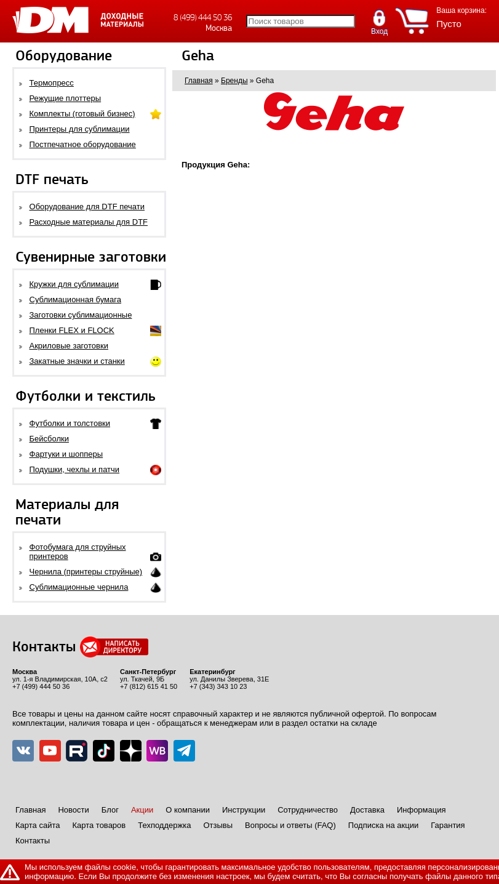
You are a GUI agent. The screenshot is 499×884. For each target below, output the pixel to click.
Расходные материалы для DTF (89, 222)
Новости (73, 809)
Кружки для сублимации (74, 284)
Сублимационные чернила (79, 587)
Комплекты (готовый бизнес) (82, 113)
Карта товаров (99, 825)
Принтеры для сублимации (80, 129)
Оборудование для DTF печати (87, 206)
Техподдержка (164, 825)
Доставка (367, 809)
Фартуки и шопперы (66, 454)
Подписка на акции (383, 825)
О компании (188, 809)
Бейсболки (49, 438)
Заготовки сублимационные (81, 314)
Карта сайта (37, 825)
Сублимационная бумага (75, 299)
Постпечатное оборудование (83, 144)
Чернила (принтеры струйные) (86, 571)
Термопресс (52, 82)
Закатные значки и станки (77, 361)
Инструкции (243, 809)
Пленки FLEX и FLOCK (72, 330)
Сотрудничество (307, 809)
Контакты (32, 840)
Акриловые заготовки (69, 345)
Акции (142, 809)
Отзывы (218, 825)
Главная (30, 809)
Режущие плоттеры (66, 98)
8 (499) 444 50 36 (203, 17)
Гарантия (448, 825)
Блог (110, 809)
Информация (421, 809)
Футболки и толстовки (70, 423)
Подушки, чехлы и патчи (75, 469)
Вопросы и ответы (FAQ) (290, 825)
